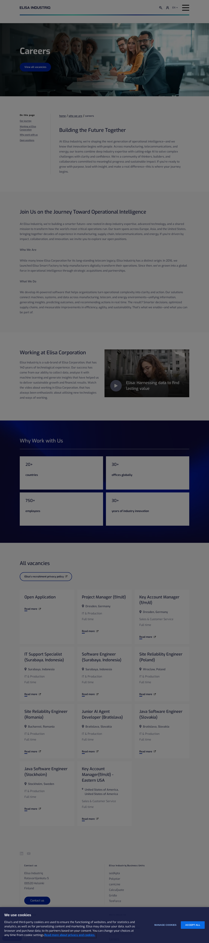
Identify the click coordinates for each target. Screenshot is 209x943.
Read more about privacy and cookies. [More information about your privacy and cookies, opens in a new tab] (69, 935)
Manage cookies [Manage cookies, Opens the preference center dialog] (165, 925)
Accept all (192, 925)
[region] (104, 925)
